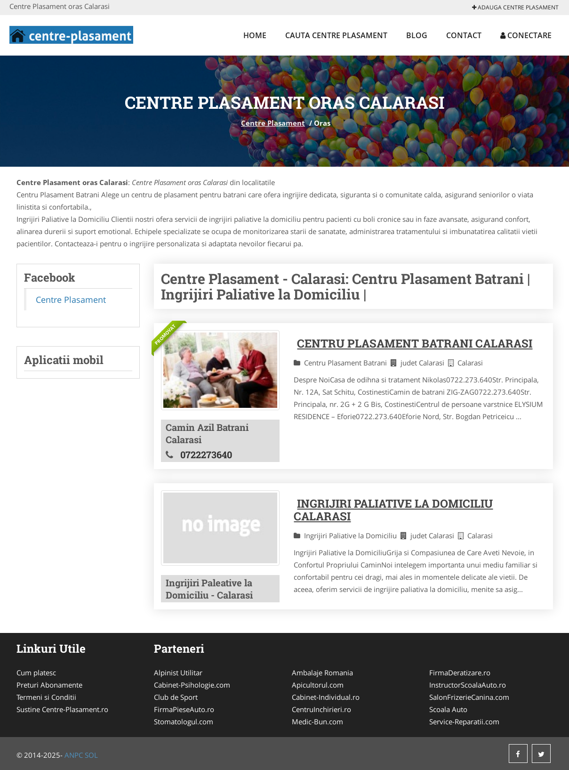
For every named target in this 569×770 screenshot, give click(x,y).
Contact (463, 35)
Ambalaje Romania (322, 672)
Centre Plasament (273, 123)
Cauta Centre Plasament (336, 35)
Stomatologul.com (183, 721)
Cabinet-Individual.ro (326, 697)
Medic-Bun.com (317, 721)
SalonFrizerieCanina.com (469, 697)
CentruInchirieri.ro (321, 709)
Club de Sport (176, 697)
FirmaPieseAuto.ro (184, 709)
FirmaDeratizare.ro (459, 672)
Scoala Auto (448, 709)
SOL (91, 755)
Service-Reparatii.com (464, 721)
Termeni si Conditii (46, 697)
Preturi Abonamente (49, 684)
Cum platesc (36, 672)
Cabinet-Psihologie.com (192, 684)
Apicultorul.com (318, 684)
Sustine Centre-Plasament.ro (62, 709)
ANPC (73, 755)
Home (254, 35)
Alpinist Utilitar (178, 672)
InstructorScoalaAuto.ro (467, 684)
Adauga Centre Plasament (515, 7)
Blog (416, 35)
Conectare (526, 35)
